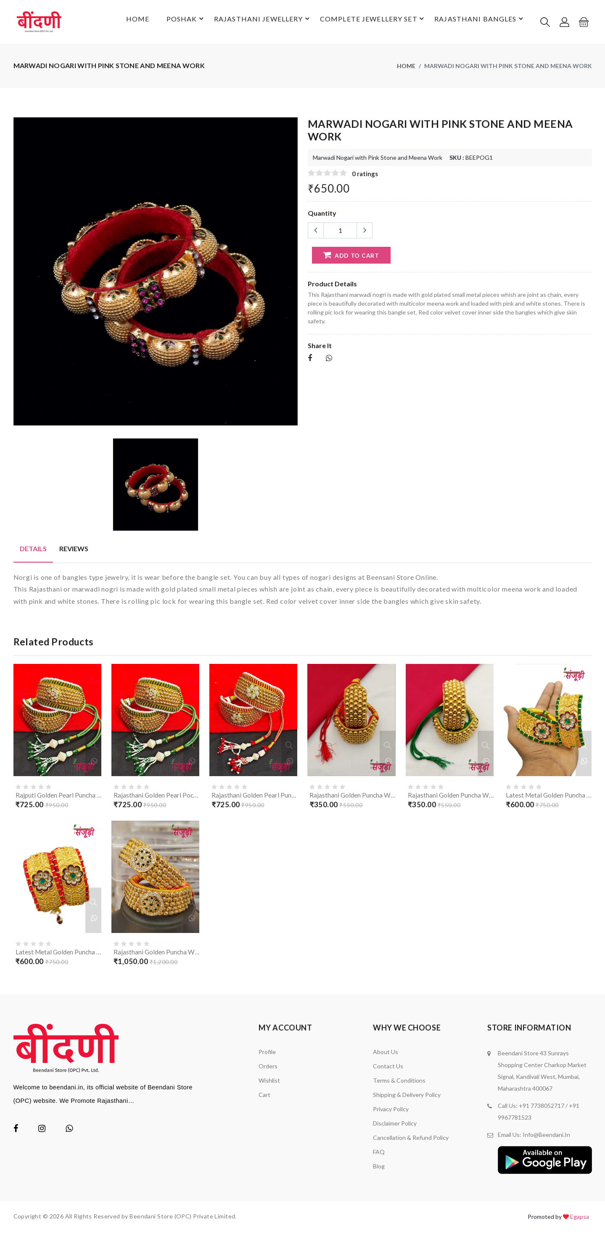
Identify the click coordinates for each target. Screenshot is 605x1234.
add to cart (350, 256)
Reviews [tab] (73, 550)
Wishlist (269, 1082)
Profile (267, 1054)
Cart (264, 1097)
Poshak (179, 23)
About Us (385, 1054)
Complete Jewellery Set (369, 23)
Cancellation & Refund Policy (411, 1140)
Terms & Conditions (399, 1082)
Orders (268, 1068)
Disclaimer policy (395, 1125)
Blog (379, 1168)
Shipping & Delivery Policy (407, 1097)
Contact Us (388, 1068)
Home (126, 22)
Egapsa (579, 1219)
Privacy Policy (391, 1111)
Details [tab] (33, 550)
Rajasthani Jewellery (257, 23)
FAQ (379, 1154)
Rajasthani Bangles (478, 23)
